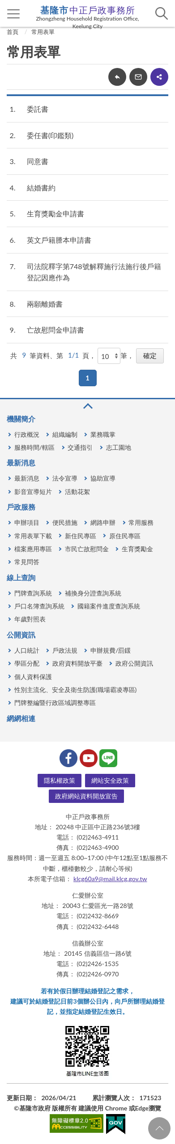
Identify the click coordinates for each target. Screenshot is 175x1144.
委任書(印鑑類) (50, 135)
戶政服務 (21, 506)
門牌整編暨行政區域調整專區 (55, 702)
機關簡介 (21, 418)
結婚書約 (41, 187)
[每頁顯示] (109, 356)
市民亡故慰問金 (87, 549)
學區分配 (26, 663)
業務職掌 (102, 434)
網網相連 (21, 718)
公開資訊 (21, 634)
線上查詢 (21, 577)
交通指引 (80, 447)
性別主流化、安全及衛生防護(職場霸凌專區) (75, 689)
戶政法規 (64, 650)
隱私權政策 (59, 780)
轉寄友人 (138, 77)
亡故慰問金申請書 (55, 329)
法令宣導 (64, 478)
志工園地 (118, 447)
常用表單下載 (33, 536)
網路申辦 (102, 522)
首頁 (12, 31)
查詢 (161, 13)
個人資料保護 (33, 676)
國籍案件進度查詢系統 (108, 606)
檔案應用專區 (33, 549)
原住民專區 (125, 536)
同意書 (37, 161)
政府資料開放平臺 (77, 663)
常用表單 (43, 31)
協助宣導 (102, 478)
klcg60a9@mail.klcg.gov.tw (110, 878)
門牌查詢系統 (33, 593)
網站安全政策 (110, 780)
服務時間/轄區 (34, 447)
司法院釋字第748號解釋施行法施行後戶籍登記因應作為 (94, 272)
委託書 (37, 109)
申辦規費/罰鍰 (110, 650)
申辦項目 (26, 522)
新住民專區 (80, 536)
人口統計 (26, 650)
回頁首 (159, 1128)
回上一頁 (117, 77)
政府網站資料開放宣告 (86, 796)
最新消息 (21, 462)
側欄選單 (13, 13)
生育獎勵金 (137, 549)
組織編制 (64, 434)
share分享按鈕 (159, 77)
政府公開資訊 (134, 663)
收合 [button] (87, 406)
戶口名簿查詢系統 (39, 606)
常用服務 (141, 522)
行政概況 (26, 434)
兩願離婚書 (45, 304)
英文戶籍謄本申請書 (59, 240)
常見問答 (26, 562)
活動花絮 (77, 491)
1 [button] (87, 378)
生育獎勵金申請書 (55, 213)
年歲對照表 (30, 619)
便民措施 (64, 522)
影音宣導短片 (33, 491)
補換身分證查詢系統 (93, 593)
